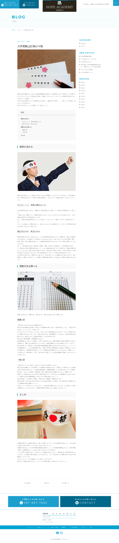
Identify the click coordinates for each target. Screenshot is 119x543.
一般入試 (24, 132)
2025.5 (83, 105)
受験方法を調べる (26, 127)
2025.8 (83, 96)
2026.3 (83, 85)
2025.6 (83, 102)
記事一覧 (46, 483)
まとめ (23, 135)
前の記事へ (28, 483)
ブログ (28, 41)
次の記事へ (64, 483)
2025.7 (83, 99)
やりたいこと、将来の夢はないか (31, 121)
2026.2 (83, 88)
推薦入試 (24, 130)
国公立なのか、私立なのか (29, 124)
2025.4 (83, 107)
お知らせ (83, 43)
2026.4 (83, 82)
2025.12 (83, 91)
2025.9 (83, 93)
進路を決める (25, 119)
